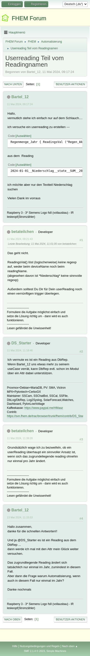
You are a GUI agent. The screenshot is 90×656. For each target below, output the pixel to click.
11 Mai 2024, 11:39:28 (20, 438)
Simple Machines (56, 651)
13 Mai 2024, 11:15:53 (20, 517)
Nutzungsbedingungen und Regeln (40, 646)
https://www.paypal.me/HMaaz (43, 408)
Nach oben (12, 619)
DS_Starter (21, 343)
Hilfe (15, 646)
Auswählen (23, 136)
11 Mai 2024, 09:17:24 (20, 104)
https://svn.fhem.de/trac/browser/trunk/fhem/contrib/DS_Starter (47, 416)
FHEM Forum (29, 18)
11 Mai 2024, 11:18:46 (20, 350)
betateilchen (22, 232)
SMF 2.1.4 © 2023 (34, 651)
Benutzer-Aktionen (70, 84)
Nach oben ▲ (70, 646)
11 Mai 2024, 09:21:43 (20, 239)
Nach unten (13, 84)
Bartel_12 (20, 97)
